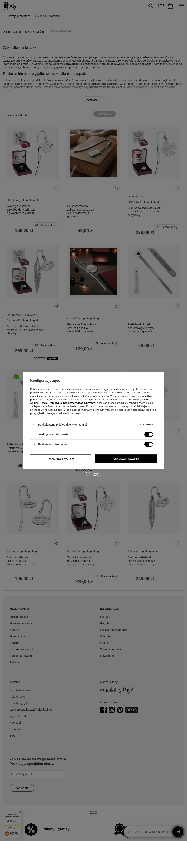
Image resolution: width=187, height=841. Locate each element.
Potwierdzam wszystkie (126, 458)
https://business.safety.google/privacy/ (73, 402)
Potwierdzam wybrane (60, 458)
